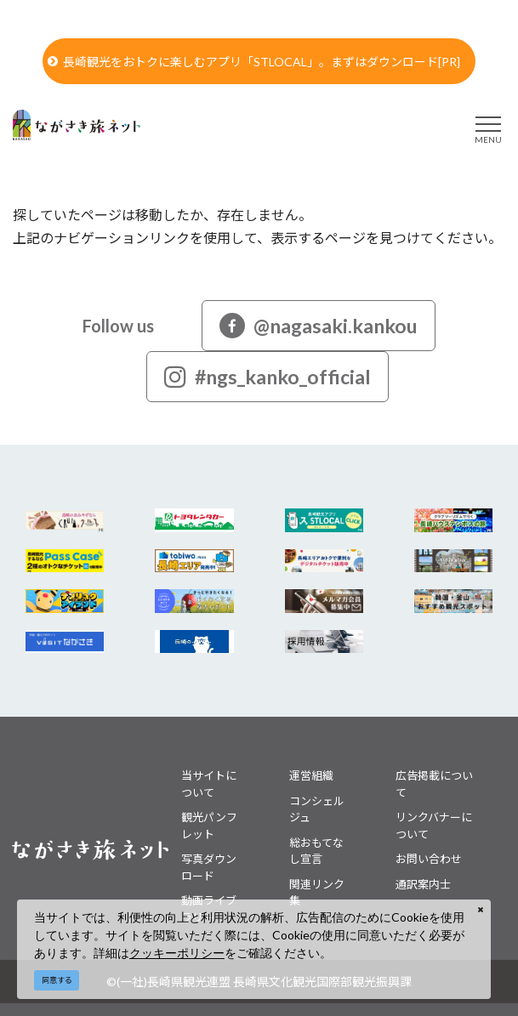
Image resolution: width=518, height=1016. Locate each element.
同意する (57, 980)
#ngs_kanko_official (267, 376)
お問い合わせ (429, 859)
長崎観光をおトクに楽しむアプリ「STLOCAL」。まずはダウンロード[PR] (254, 61)
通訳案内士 (423, 884)
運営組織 (311, 775)
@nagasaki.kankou (318, 325)
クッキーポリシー (177, 952)
